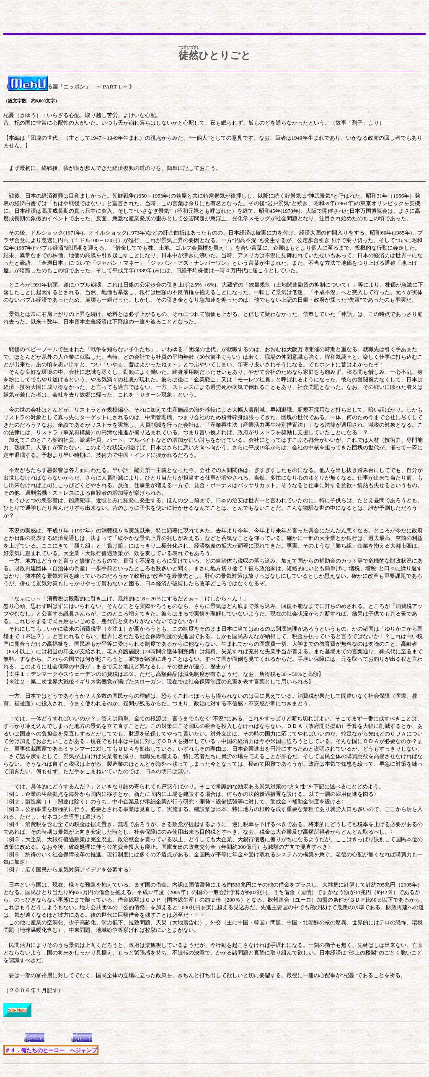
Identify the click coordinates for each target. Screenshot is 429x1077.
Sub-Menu (17, 1010)
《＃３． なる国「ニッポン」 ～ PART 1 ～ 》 (68, 86)
